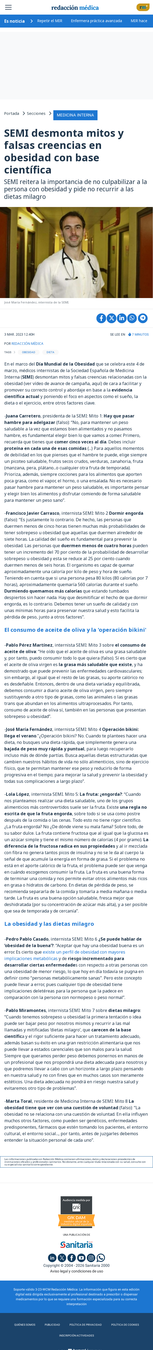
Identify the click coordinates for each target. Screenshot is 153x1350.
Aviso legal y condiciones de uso (76, 1271)
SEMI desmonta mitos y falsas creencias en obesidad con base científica (64, 151)
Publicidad (52, 1324)
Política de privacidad (85, 1324)
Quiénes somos (24, 1324)
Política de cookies (125, 1324)
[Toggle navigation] (8, 7)
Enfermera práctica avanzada (96, 20)
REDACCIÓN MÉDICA (27, 343)
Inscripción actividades (76, 1335)
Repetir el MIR (49, 20)
